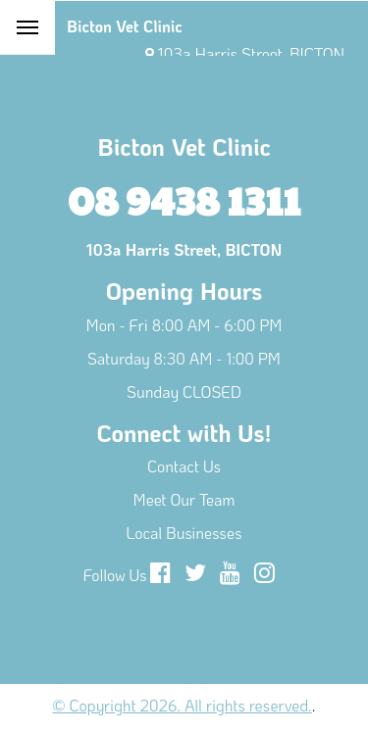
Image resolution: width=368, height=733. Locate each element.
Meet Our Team (184, 499)
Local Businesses (184, 532)
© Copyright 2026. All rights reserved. (182, 705)
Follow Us (115, 574)
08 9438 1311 (184, 198)
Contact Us (184, 466)
